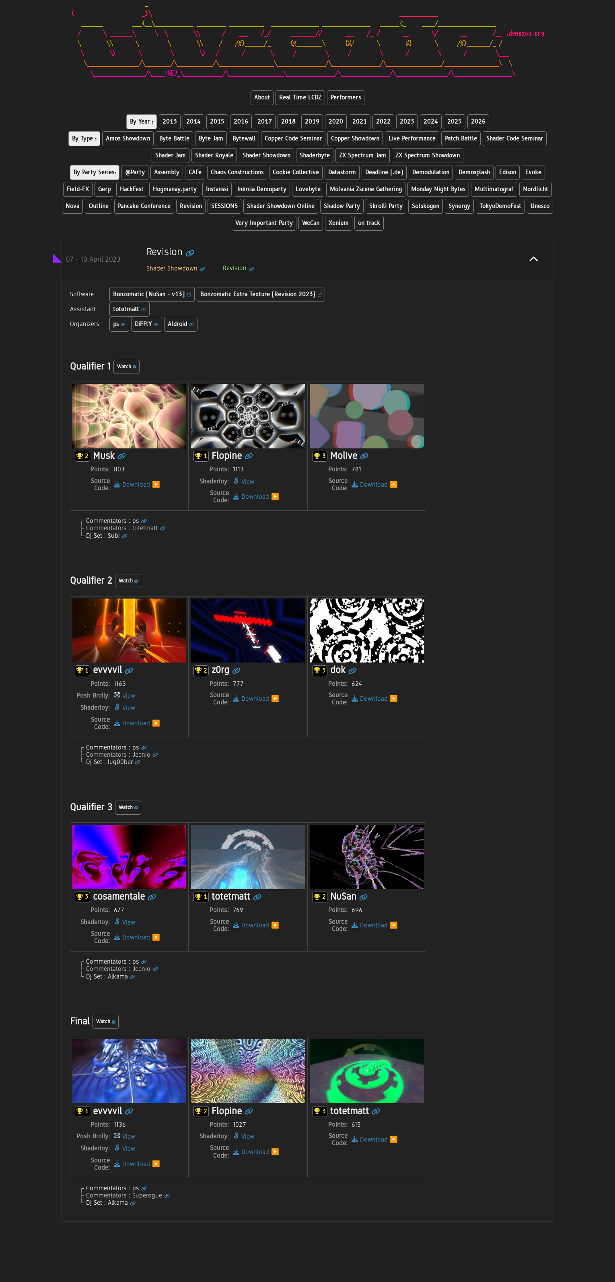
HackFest (132, 189)
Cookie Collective (296, 172)
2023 (407, 122)
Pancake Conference (144, 206)
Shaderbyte (315, 155)
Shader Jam (170, 155)
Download (132, 484)
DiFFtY (146, 324)
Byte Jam (211, 138)
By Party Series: (95, 172)
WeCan (310, 223)
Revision (191, 206)
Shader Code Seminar (514, 138)
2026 (478, 122)
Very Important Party (264, 223)
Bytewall (243, 138)
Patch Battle (461, 138)
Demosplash (474, 172)
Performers (346, 97)
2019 (312, 122)
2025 (454, 122)
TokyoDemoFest (500, 206)
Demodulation (430, 172)
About (262, 97)
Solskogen (425, 206)
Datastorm (342, 172)
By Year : (141, 122)
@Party (135, 172)
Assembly (166, 172)
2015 (217, 122)
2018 (288, 122)
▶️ (156, 484)
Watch (126, 366)
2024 (431, 122)
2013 (169, 122)
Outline (98, 206)
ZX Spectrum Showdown (427, 155)
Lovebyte (308, 189)
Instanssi (217, 189)
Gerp (104, 189)
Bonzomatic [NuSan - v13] (152, 294)
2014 (193, 122)
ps (119, 324)
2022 (383, 122)
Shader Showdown (266, 155)
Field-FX (78, 189)
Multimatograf (494, 189)
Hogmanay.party (175, 189)
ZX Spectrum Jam (362, 155)
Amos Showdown (128, 138)
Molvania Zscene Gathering (366, 189)
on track (369, 223)
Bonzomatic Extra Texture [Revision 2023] (261, 294)
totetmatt (129, 309)
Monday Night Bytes (438, 189)
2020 (336, 122)
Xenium (339, 223)
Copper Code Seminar (293, 138)
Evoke (533, 172)
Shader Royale (214, 155)
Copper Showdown (355, 138)
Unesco (540, 206)
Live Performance (412, 138)
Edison (507, 172)
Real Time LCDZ (300, 97)
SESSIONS (224, 206)
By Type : (84, 138)
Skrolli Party (386, 206)
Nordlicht (535, 189)
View (243, 481)
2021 (359, 122)
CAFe (195, 172)
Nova (72, 206)
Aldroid (181, 324)
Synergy (459, 206)
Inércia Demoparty (261, 189)
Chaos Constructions (237, 172)
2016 (241, 122)
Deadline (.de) (384, 172)
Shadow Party (342, 206)
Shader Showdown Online (281, 206)
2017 (264, 122)
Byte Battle (174, 138)
